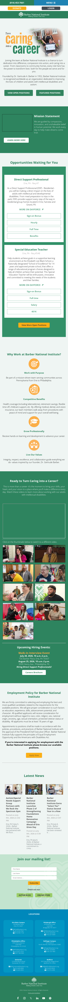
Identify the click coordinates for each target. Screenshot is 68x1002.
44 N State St (50, 943)
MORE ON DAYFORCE (31, 209)
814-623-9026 (50, 968)
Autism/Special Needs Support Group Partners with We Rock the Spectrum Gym (13, 789)
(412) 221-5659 (50, 935)
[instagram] (24, 998)
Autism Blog (25, 895)
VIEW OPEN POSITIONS (19, 93)
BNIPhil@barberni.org (19, 950)
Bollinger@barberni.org (50, 948)
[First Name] (34, 869)
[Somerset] (18, 960)
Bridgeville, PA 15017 (49, 928)
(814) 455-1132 (19, 933)
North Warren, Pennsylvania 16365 (50, 944)
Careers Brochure (34, 672)
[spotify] (50, 998)
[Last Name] (34, 873)
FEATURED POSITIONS (49, 93)
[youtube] (43, 998)
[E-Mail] (34, 878)
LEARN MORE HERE (16, 140)
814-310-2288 (50, 970)
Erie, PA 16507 (18, 926)
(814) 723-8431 (50, 950)
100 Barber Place (18, 924)
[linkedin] (37, 998)
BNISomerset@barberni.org (19, 966)
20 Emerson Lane (49, 924)
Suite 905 (50, 926)
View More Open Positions (34, 325)
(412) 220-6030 (50, 933)
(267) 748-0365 (19, 953)
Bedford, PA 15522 (50, 963)
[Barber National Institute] (34, 14)
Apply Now (34, 755)
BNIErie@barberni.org (19, 929)
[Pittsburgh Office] (50, 922)
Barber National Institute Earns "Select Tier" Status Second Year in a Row (54, 789)
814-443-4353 (19, 970)
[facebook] (18, 998)
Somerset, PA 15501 (18, 963)
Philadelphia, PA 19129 (18, 946)
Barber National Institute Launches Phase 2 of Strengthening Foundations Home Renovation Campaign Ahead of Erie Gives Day (34, 789)
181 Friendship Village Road (50, 961)
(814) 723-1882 (50, 951)
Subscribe (34, 883)
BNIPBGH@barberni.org (50, 931)
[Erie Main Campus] (18, 922)
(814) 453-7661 (17, 2)
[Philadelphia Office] (18, 941)
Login (51, 8)
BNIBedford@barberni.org (50, 966)
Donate (17, 8)
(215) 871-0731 (19, 951)
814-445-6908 (19, 968)
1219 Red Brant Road (18, 961)
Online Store (43, 895)
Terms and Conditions (34, 993)
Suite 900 (18, 944)
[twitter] (31, 998)
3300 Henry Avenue (18, 943)
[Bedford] (50, 960)
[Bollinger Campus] (49, 941)
